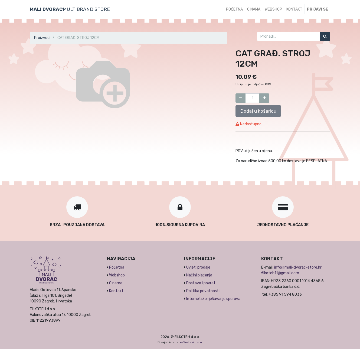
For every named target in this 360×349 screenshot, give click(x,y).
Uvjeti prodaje (198, 267)
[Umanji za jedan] (240, 98)
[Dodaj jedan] (264, 98)
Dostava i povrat (200, 283)
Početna (116, 267)
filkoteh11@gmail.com (280, 273)
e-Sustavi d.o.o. (191, 342)
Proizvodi (42, 37)
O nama (115, 283)
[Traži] (325, 36)
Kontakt (116, 291)
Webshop (117, 275)
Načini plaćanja (199, 275)
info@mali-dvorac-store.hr (298, 267)
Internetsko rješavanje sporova (213, 298)
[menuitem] (234, 9)
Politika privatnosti (203, 291)
